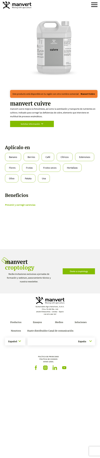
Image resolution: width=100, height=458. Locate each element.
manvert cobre (88, 93)
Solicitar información (32, 124)
